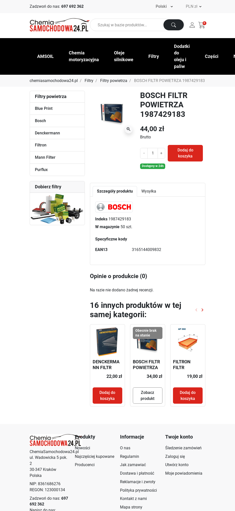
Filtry (89, 80)
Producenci (85, 464)
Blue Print (43, 108)
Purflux (41, 169)
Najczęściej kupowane (94, 456)
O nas (125, 448)
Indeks (101, 219)
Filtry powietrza (113, 80)
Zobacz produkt (147, 395)
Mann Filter (45, 157)
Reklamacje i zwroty (137, 481)
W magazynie (107, 226)
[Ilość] (152, 153)
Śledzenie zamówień (183, 448)
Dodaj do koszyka (185, 153)
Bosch (40, 120)
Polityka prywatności (138, 490)
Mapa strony (131, 507)
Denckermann (47, 133)
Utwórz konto (177, 464)
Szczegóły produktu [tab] (115, 191)
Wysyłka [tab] (148, 191)
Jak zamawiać (133, 464)
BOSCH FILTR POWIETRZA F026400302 (146, 367)
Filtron (40, 145)
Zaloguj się (175, 456)
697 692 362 (72, 6)
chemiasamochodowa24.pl (54, 80)
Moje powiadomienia (183, 473)
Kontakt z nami (133, 498)
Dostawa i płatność (137, 473)
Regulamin (129, 456)
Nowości (82, 448)
